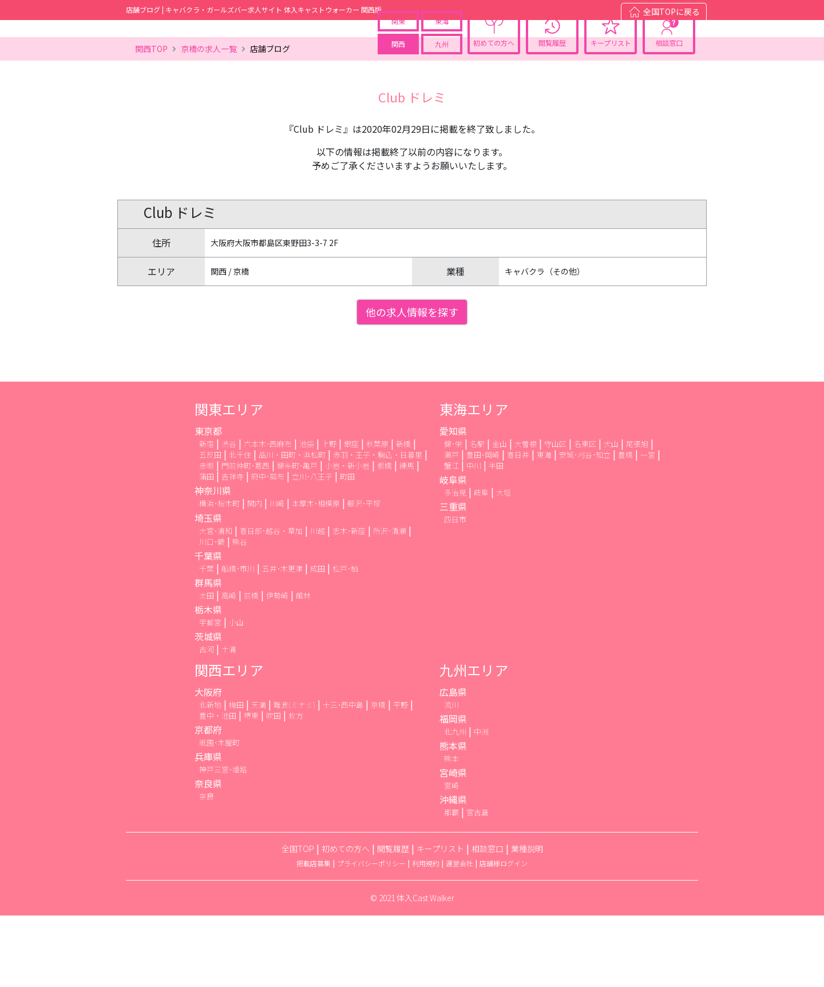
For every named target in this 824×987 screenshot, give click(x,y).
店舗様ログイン (504, 935)
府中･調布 (267, 547)
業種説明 (527, 920)
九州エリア (473, 741)
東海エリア (473, 480)
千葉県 (208, 627)
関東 (398, 44)
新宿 (206, 515)
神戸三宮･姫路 (223, 840)
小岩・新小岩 (347, 537)
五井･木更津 (282, 640)
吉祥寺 (232, 547)
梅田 (236, 776)
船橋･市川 (238, 640)
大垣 (503, 563)
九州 (442, 67)
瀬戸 (451, 526)
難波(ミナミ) (294, 776)
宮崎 (451, 856)
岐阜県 (453, 551)
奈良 (206, 867)
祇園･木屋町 (219, 813)
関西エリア (229, 741)
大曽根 (525, 515)
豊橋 (625, 526)
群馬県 (208, 654)
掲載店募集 (313, 935)
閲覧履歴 (552, 66)
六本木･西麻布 (268, 515)
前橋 (251, 666)
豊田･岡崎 (483, 526)
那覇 (451, 883)
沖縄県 (453, 871)
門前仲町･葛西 (245, 537)
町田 (347, 547)
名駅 (477, 515)
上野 (329, 515)
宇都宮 (210, 693)
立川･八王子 (312, 547)
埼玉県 (208, 589)
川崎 (277, 574)
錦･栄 (453, 515)
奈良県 (208, 855)
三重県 (453, 578)
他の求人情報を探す (412, 383)
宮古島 (477, 883)
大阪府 (208, 763)
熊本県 (453, 817)
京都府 (208, 801)
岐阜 (481, 563)
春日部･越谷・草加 (271, 602)
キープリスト (611, 66)
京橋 (378, 776)
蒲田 (206, 547)
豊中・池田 (217, 787)
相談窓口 (669, 66)
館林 (303, 666)
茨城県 (208, 708)
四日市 (455, 590)
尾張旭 (637, 515)
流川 (451, 776)
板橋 (384, 537)
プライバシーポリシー (371, 935)
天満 (258, 776)
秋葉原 (377, 515)
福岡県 (453, 790)
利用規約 (425, 935)
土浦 (228, 720)
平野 (400, 776)
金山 (499, 515)
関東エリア (229, 480)
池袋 (306, 515)
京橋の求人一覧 (209, 120)
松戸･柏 (345, 640)
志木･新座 (349, 602)
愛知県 (453, 502)
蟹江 (451, 537)
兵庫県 (208, 828)
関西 (398, 67)
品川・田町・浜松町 (292, 526)
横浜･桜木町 (219, 574)
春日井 (518, 526)
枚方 (295, 787)
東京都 (208, 502)
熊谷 (239, 613)
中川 (473, 537)
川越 (317, 602)
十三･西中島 (343, 776)
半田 (496, 537)
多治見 (455, 563)
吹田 (273, 787)
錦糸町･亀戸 (297, 537)
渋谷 (228, 515)
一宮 (647, 526)
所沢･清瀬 (389, 602)
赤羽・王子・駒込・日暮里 (377, 526)
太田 (206, 666)
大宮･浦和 (215, 602)
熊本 (451, 830)
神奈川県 (213, 562)
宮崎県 (453, 844)
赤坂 (206, 537)
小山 (236, 693)
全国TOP (298, 920)
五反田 (210, 526)
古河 (206, 720)
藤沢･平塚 (364, 574)
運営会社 (459, 935)
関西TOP (151, 120)
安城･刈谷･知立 (585, 526)
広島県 (453, 763)
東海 (442, 44)
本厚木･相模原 (316, 574)
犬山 (611, 515)
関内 (254, 574)
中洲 (481, 803)
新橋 (403, 515)
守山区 (555, 515)
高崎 (228, 666)
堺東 (251, 787)
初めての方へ (493, 66)
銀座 (351, 515)
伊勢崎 (277, 666)
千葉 (206, 640)
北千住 (240, 526)
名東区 (585, 515)
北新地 (210, 776)
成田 (317, 640)
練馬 (406, 537)
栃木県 (208, 681)
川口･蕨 (212, 613)
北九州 (455, 803)
